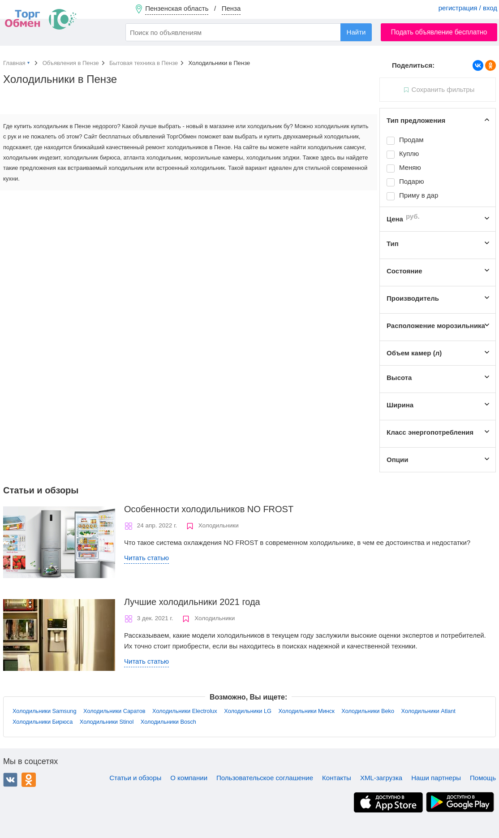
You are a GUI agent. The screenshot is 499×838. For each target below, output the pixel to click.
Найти (356, 32)
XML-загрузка (381, 778)
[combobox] (248, 32)
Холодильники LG (247, 711)
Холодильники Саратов (114, 711)
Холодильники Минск (306, 711)
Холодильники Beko (367, 711)
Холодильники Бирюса (43, 721)
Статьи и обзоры (135, 778)
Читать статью (146, 558)
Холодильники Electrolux (184, 711)
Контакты (336, 778)
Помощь (483, 778)
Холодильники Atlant (428, 711)
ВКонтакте (10, 780)
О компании (188, 778)
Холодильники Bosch (168, 721)
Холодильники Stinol (107, 721)
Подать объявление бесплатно (439, 32)
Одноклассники (29, 780)
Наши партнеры (436, 778)
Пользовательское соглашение (264, 778)
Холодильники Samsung (44, 711)
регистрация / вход (468, 8)
